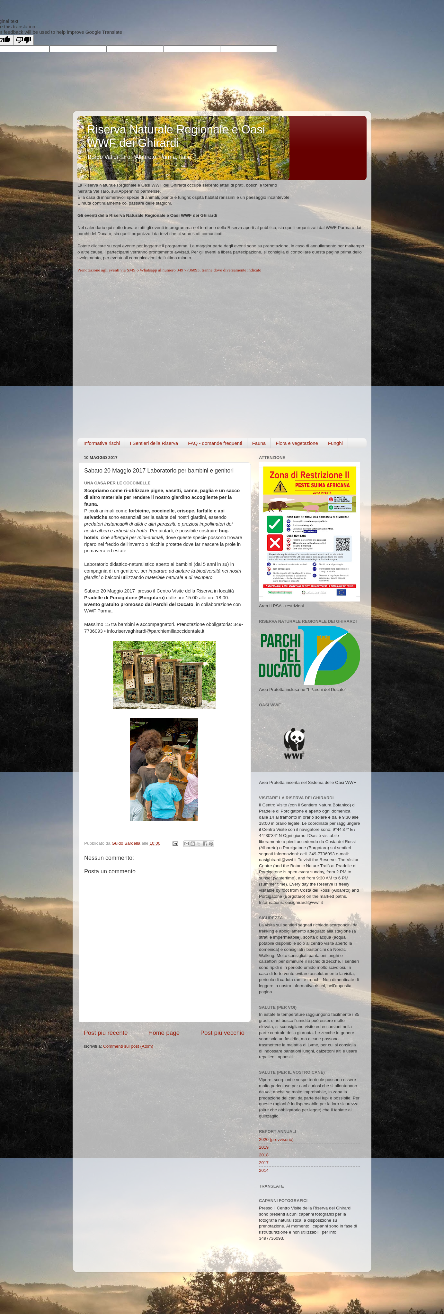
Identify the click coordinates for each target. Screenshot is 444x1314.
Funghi (335, 443)
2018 (264, 1155)
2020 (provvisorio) (276, 1139)
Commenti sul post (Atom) (128, 1046)
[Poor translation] (23, 40)
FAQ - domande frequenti (215, 443)
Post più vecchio (222, 1032)
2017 (264, 1162)
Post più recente (106, 1032)
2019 (264, 1147)
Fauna (259, 443)
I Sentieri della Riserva (154, 443)
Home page (164, 1032)
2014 (264, 1170)
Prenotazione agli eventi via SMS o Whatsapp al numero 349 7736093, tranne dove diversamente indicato (169, 270)
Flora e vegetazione (297, 443)
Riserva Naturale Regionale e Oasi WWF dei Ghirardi (176, 136)
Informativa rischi (102, 443)
